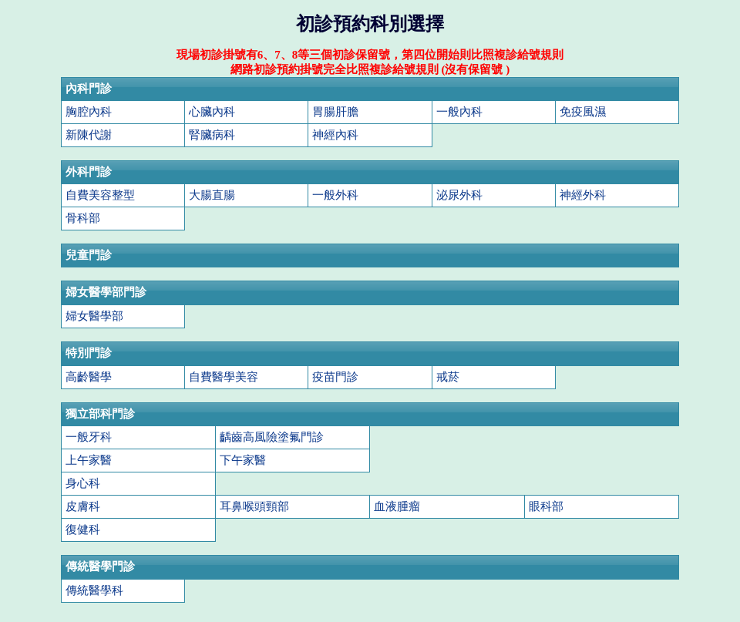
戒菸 (447, 376)
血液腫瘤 (397, 506)
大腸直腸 (212, 194)
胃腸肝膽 (335, 111)
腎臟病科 (212, 134)
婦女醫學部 (94, 315)
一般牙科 (89, 436)
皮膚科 (83, 506)
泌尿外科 (459, 194)
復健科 (83, 529)
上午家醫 (89, 459)
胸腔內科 (89, 111)
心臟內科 (212, 111)
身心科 (83, 482)
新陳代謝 (89, 134)
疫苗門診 (335, 376)
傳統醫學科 (94, 590)
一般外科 (335, 194)
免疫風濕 (583, 111)
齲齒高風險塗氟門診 (272, 436)
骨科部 (83, 217)
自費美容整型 (100, 194)
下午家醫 (243, 459)
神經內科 (335, 134)
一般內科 (459, 111)
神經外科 (583, 194)
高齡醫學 (89, 376)
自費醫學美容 (223, 376)
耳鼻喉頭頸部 (254, 506)
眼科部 (546, 506)
